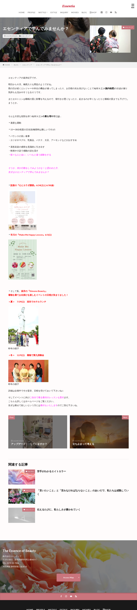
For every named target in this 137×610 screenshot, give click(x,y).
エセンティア (26, 36)
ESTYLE (53, 12)
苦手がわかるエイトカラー (51, 471)
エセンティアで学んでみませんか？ (49, 65)
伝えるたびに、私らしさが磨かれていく (58, 509)
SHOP (93, 12)
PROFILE (31, 12)
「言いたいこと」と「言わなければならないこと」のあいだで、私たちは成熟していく (83, 492)
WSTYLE (42, 12)
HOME (22, 12)
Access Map (68, 577)
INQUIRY (64, 12)
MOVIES (75, 12)
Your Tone (31, 471)
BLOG (84, 12)
